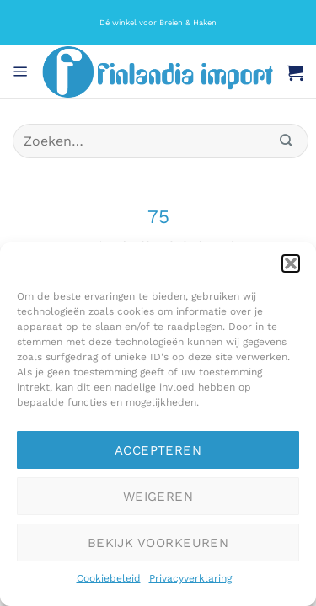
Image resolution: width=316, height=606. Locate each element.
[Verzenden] (286, 141)
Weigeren (158, 496)
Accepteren (158, 450)
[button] (290, 263)
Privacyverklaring (190, 578)
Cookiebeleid (109, 578)
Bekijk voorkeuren (158, 542)
